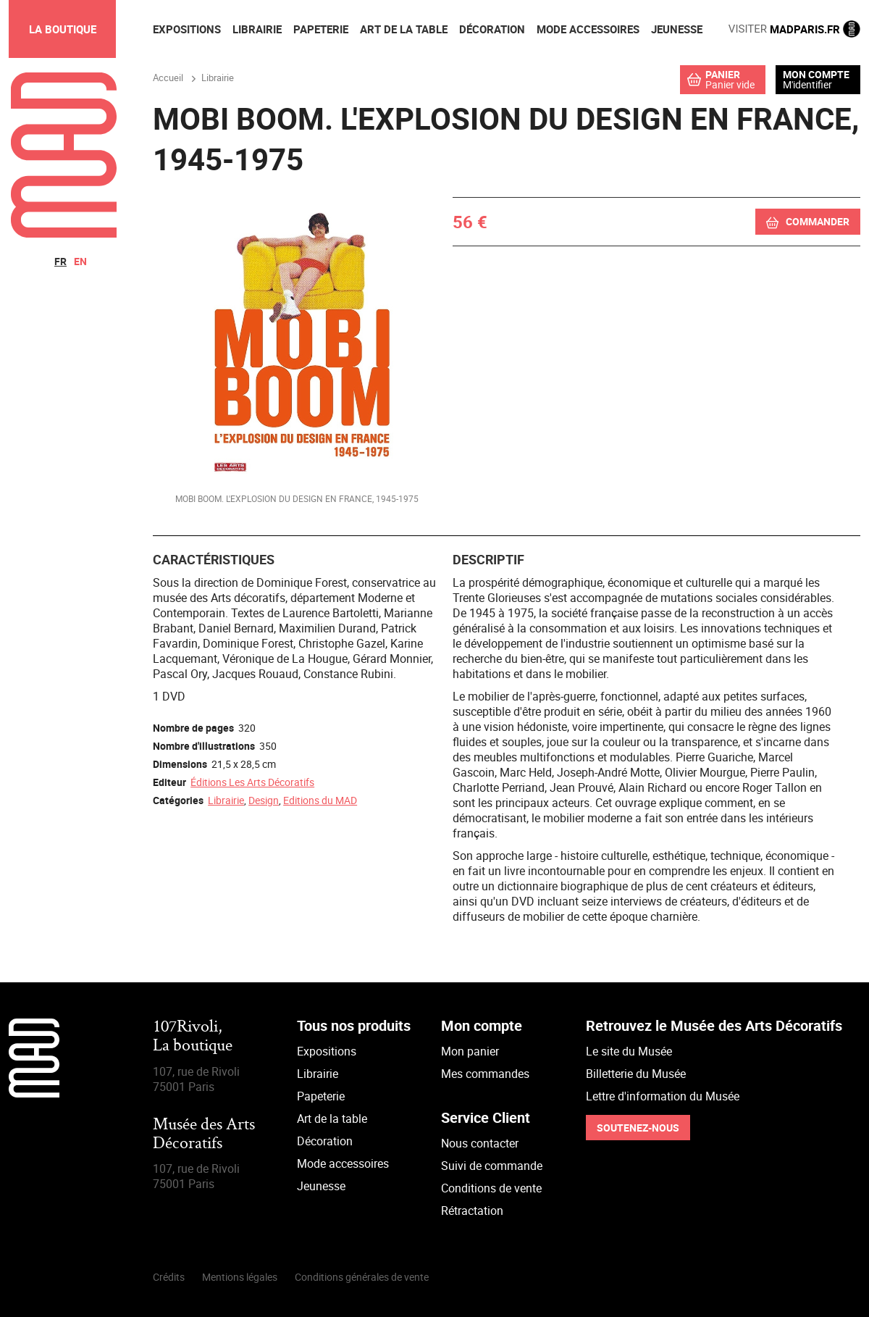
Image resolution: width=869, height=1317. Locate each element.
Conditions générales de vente (362, 1277)
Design (263, 800)
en (80, 261)
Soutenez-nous (638, 1127)
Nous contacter (480, 1143)
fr (60, 261)
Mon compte (816, 75)
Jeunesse (321, 1186)
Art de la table (332, 1118)
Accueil (168, 77)
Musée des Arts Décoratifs (204, 1135)
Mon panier (470, 1051)
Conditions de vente (491, 1188)
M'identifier (807, 84)
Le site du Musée (629, 1051)
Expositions (326, 1051)
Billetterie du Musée (636, 1074)
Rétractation (472, 1210)
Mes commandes (485, 1074)
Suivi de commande (491, 1166)
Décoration (325, 1141)
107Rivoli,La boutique (192, 1037)
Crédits (169, 1277)
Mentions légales (239, 1277)
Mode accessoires (343, 1163)
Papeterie (321, 1096)
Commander (817, 221)
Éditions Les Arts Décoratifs (252, 782)
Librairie (226, 800)
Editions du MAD (320, 800)
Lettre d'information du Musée (662, 1096)
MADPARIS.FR (794, 29)
